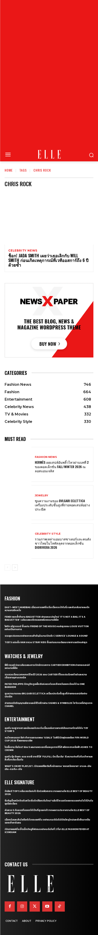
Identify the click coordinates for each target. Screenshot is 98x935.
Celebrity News (22, 250)
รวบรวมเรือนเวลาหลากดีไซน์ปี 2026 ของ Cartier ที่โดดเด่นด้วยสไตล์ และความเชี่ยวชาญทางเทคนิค (46, 676)
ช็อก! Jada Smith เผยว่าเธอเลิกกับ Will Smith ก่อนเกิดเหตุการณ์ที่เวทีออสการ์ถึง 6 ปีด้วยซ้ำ (48, 260)
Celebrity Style (48, 534)
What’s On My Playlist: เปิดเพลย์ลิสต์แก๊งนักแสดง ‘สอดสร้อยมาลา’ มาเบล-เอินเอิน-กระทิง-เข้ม (48, 767)
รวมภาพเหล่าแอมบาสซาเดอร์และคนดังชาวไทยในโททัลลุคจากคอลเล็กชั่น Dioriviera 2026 (63, 543)
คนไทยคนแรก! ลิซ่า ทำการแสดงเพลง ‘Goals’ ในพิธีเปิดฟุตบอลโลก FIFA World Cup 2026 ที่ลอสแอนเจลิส (47, 739)
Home (9, 170)
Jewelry (41, 495)
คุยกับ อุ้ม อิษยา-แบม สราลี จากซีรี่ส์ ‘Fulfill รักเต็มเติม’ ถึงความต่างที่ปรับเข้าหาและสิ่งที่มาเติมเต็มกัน (49, 758)
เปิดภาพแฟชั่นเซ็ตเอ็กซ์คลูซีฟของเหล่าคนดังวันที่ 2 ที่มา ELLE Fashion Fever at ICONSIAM (47, 830)
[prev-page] (7, 568)
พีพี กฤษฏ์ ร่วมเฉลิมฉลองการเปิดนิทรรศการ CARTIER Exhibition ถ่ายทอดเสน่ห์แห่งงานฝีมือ (47, 666)
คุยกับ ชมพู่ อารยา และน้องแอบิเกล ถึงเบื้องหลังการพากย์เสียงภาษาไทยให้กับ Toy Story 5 (46, 729)
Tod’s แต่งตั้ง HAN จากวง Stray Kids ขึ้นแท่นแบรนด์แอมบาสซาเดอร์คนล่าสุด (46, 642)
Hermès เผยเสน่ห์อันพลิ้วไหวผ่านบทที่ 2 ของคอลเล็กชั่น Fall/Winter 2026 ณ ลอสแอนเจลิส (62, 466)
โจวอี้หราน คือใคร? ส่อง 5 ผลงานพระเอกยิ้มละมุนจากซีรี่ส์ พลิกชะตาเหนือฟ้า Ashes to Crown (48, 748)
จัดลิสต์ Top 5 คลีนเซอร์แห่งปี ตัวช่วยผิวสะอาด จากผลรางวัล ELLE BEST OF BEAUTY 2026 (48, 792)
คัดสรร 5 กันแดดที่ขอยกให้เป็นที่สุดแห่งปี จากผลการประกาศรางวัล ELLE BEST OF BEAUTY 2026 (47, 811)
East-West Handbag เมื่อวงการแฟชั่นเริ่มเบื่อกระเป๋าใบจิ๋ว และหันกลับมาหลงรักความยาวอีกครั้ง (47, 609)
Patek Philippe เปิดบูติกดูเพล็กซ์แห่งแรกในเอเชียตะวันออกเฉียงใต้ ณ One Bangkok (45, 685)
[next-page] (15, 568)
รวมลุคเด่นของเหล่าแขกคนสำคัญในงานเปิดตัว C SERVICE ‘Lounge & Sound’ (46, 636)
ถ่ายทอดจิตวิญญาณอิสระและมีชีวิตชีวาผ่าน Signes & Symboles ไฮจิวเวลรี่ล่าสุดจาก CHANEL (48, 704)
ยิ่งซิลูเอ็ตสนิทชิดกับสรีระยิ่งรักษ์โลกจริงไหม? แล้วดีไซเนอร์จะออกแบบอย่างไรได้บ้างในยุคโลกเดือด (49, 802)
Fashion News (46, 457)
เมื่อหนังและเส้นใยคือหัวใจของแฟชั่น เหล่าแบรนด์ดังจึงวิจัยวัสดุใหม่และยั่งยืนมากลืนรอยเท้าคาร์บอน (47, 821)
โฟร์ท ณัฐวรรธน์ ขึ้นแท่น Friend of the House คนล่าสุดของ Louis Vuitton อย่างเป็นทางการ (47, 628)
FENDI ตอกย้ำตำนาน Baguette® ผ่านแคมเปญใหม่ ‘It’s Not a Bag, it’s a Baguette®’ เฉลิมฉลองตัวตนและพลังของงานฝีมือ (45, 618)
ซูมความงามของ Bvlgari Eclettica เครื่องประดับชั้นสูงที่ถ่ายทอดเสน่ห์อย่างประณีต (62, 504)
